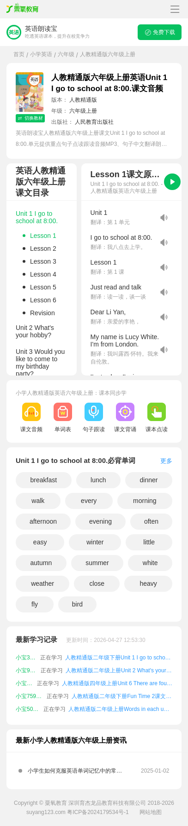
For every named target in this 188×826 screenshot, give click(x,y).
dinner (149, 480)
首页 (18, 54)
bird (77, 604)
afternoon (43, 521)
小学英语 (41, 54)
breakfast (43, 480)
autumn (41, 562)
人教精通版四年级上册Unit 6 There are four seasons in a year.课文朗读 (117, 683)
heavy (148, 583)
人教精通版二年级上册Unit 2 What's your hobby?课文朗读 (119, 670)
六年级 (66, 54)
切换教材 (30, 118)
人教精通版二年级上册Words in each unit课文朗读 (120, 709)
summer (97, 562)
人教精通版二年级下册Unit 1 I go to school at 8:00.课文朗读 (118, 657)
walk (37, 500)
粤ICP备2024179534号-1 (97, 812)
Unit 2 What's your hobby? (35, 331)
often (151, 521)
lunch (98, 480)
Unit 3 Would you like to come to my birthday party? (40, 362)
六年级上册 (83, 111)
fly (34, 604)
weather (42, 583)
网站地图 (150, 812)
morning (145, 500)
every (89, 500)
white (150, 562)
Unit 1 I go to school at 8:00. (37, 217)
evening (100, 521)
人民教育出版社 (94, 122)
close (96, 583)
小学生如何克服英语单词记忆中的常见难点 (75, 774)
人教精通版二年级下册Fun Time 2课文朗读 (122, 696)
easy (40, 542)
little (149, 542)
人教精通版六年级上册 (107, 54)
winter (94, 542)
